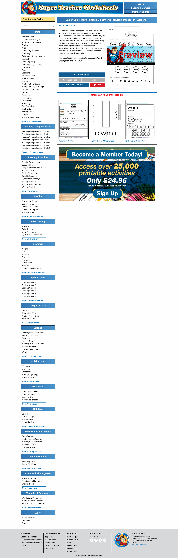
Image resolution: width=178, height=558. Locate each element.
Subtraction (27, 109)
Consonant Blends (30, 207)
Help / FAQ (48, 537)
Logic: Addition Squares (32, 439)
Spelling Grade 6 (29, 296)
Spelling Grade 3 (29, 288)
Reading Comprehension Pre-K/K (36, 131)
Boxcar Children (28, 318)
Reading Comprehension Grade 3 (36, 139)
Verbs (24, 251)
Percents (25, 92)
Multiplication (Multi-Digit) (33, 87)
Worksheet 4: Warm (67, 141)
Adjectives (26, 254)
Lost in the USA (28, 447)
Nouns (25, 249)
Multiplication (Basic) (31, 84)
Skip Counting (28, 106)
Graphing (26, 73)
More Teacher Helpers (31, 468)
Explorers (26, 369)
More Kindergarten (30, 488)
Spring (25, 414)
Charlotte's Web (29, 313)
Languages (70, 79)
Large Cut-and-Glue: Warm (103, 141)
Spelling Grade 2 (29, 285)
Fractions (26, 67)
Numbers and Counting (32, 481)
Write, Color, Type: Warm (135, 141)
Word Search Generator (32, 498)
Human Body (27, 341)
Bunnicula (26, 310)
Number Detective (30, 444)
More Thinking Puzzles (31, 452)
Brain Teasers (28, 436)
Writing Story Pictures (31, 184)
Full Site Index (50, 539)
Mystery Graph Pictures (32, 442)
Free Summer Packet (33, 19)
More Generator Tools (31, 508)
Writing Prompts (29, 181)
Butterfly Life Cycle (30, 335)
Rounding (26, 103)
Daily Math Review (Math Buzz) (35, 56)
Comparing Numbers (31, 50)
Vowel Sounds (28, 204)
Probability (26, 100)
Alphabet (26, 226)
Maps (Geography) (30, 374)
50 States (26, 366)
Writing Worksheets (30, 187)
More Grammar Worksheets (34, 272)
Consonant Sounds (30, 201)
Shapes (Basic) (28, 484)
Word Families (28, 212)
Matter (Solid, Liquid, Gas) (33, 344)
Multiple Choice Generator (33, 500)
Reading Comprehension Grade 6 (36, 148)
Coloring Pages (28, 394)
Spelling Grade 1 (29, 282)
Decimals (26, 59)
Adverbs (25, 257)
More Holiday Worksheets (33, 426)
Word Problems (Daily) (31, 117)
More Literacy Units (30, 323)
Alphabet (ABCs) (29, 478)
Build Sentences (28, 229)
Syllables (25, 265)
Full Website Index (29, 517)
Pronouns (26, 260)
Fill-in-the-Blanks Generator (34, 503)
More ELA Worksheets (31, 191)
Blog (69, 542)
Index (93, 79)
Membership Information (32, 539)
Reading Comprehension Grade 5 (36, 145)
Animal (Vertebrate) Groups (33, 332)
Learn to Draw (28, 397)
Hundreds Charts (29, 75)
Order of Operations (30, 89)
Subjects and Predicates (32, 268)
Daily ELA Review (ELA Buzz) (34, 167)
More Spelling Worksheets (33, 300)
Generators (72, 551)
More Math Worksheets (32, 121)
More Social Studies (30, 381)
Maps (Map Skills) (29, 377)
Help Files (26, 520)
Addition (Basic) (28, 36)
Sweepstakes (72, 548)
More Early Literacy (30, 239)
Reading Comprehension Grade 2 (36, 137)
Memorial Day (28, 422)
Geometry (26, 70)
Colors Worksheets (30, 391)
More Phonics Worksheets (33, 216)
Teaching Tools (28, 461)
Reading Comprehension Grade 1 (36, 134)
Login (23, 545)
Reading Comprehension (32, 152)
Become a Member (29, 537)
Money (25, 81)
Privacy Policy (50, 542)
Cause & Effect (28, 165)
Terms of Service (51, 545)
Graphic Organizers (30, 176)
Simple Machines (29, 346)
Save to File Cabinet (74, 84)
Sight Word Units (29, 232)
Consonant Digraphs (31, 209)
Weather (25, 352)
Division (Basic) (28, 61)
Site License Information (31, 542)
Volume (25, 114)
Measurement (28, 78)
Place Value (27, 98)
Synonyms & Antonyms (31, 178)
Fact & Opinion (28, 170)
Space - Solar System (31, 349)
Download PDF (81, 74)
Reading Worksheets (31, 162)
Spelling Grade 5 (29, 293)
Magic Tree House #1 (31, 316)
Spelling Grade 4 (29, 290)
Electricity (26, 338)
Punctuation (27, 262)
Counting (26, 53)
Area (24, 48)
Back (97, 84)
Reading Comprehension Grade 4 (36, 142)
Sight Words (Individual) (32, 234)
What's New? (72, 539)
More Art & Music (29, 404)
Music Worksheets (30, 400)
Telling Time (27, 111)
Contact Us (49, 548)
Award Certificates (29, 464)
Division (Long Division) (32, 64)
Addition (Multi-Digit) (31, 39)
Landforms (26, 372)
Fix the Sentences (29, 173)
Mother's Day (28, 419)
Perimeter (26, 95)
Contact (25, 523)
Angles (25, 45)
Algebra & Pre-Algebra (31, 42)
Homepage (72, 537)
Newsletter (72, 545)
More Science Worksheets (33, 356)
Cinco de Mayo (28, 416)
